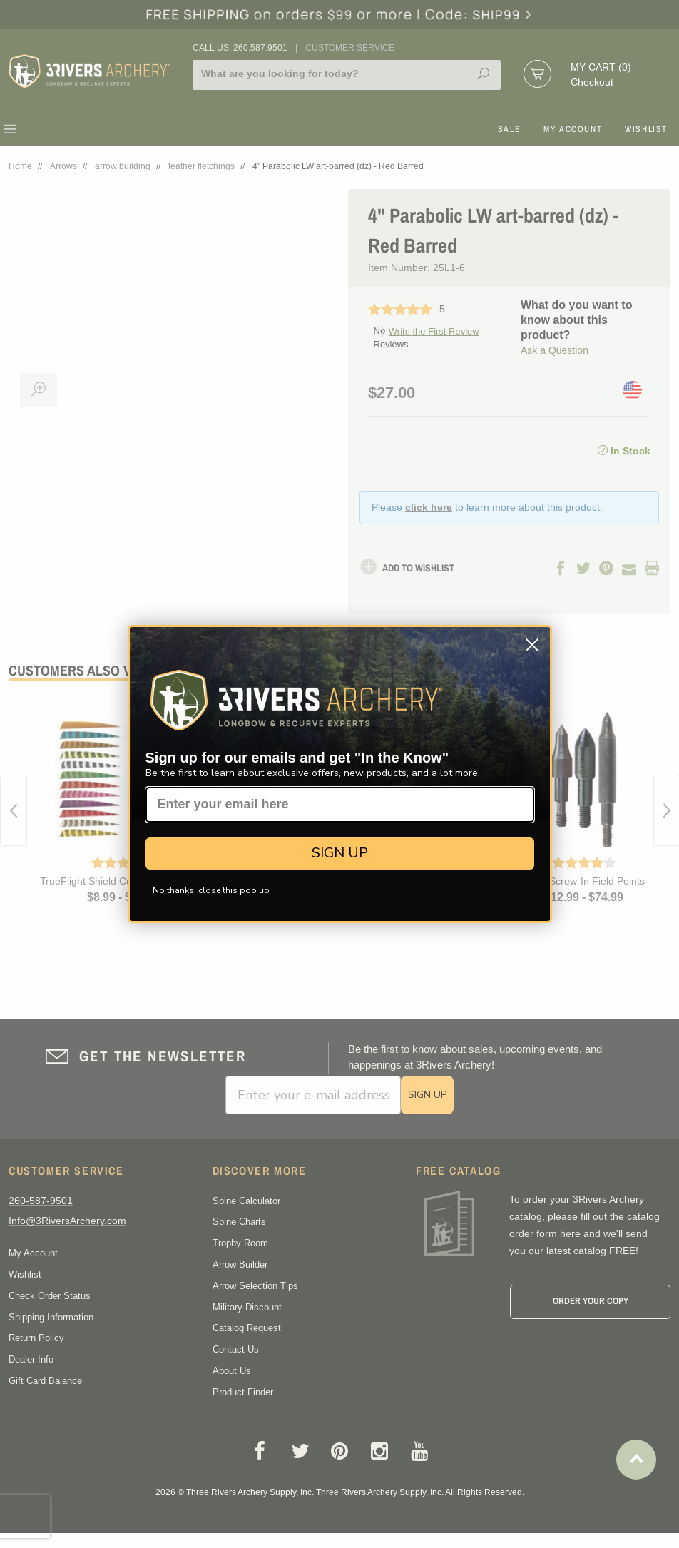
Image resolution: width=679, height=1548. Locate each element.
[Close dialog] (532, 645)
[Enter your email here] (340, 805)
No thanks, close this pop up (211, 890)
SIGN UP (340, 852)
